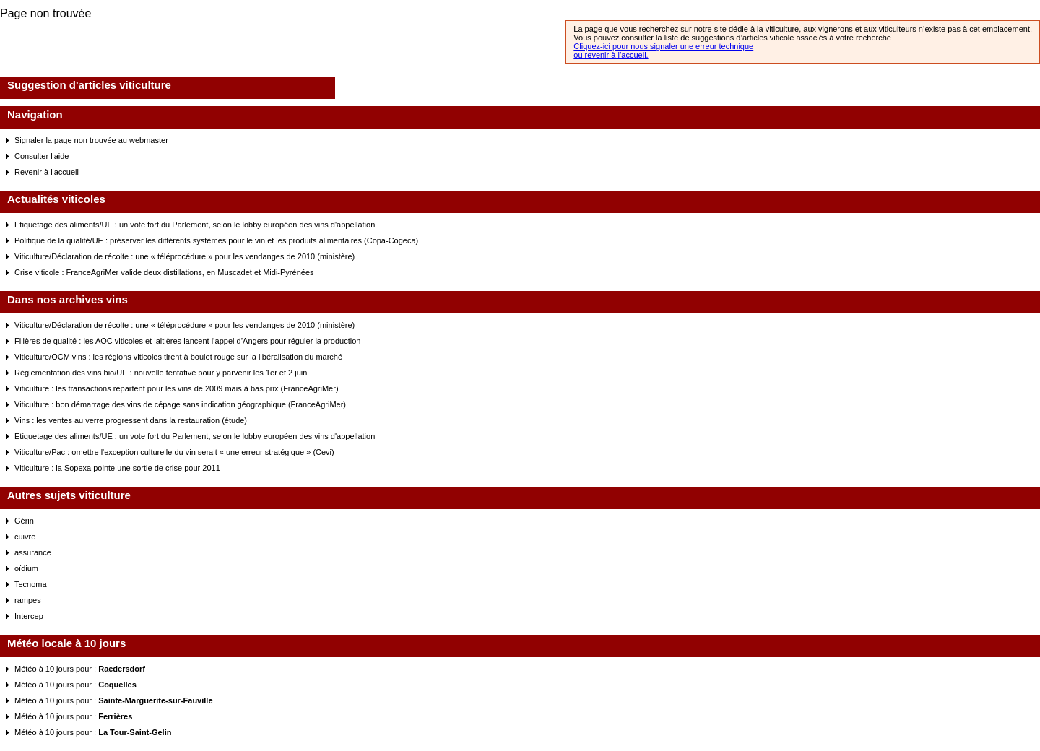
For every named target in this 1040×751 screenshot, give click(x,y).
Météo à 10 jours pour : (79, 668)
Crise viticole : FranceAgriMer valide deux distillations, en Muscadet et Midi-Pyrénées (164, 272)
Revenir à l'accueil (46, 172)
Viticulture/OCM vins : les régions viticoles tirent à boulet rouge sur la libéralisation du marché (178, 356)
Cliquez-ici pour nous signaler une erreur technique (663, 46)
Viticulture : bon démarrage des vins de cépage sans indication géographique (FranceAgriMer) (180, 404)
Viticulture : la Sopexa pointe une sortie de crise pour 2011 (117, 468)
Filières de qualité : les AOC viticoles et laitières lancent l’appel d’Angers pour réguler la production (187, 341)
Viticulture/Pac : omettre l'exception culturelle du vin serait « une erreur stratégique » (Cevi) (174, 452)
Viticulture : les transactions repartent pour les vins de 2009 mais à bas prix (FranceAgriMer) (176, 388)
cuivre (24, 536)
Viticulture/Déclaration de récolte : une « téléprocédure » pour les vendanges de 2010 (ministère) (184, 256)
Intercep (28, 616)
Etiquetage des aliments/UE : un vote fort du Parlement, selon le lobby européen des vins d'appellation (194, 224)
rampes (27, 600)
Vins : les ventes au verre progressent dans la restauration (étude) (130, 420)
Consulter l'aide (41, 156)
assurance (32, 552)
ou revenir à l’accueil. (610, 55)
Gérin (24, 520)
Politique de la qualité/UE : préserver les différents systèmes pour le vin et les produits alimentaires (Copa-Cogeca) (216, 240)
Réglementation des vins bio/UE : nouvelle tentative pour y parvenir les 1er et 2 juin (160, 372)
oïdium (26, 568)
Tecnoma (30, 584)
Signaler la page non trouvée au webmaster (91, 140)
